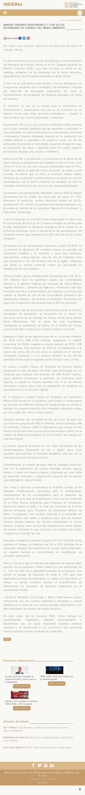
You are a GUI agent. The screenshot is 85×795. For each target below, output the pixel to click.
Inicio (62, 20)
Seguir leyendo (22, 686)
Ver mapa (42, 782)
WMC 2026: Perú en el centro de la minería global (46, 748)
